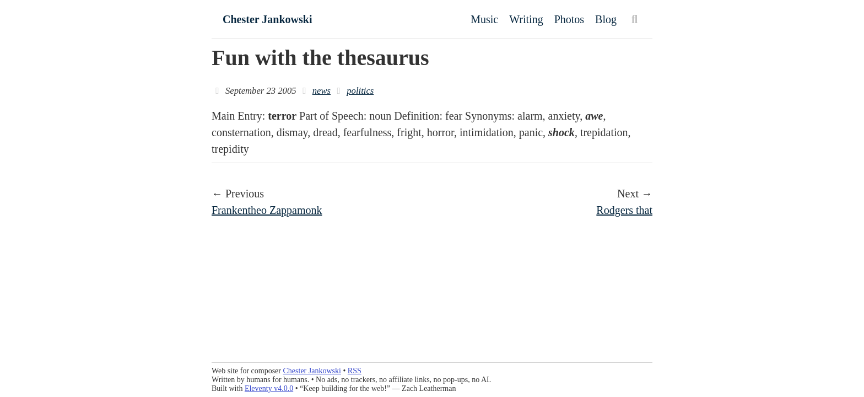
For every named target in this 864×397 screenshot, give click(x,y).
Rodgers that (624, 210)
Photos (569, 19)
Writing (526, 19)
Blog (606, 19)
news (321, 90)
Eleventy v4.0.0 (269, 388)
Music (484, 19)
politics (360, 90)
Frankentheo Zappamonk (267, 210)
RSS (354, 371)
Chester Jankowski (267, 19)
